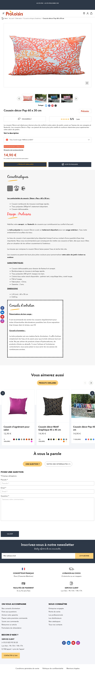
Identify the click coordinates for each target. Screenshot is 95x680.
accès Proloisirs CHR (51, 3)
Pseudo (4, 480)
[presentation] (17, 527)
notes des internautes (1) (58, 464)
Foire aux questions (9, 612)
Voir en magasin (70, 164)
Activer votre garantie (10, 615)
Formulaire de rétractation (11, 628)
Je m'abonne (84, 556)
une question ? (33, 464)
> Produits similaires (25, 164)
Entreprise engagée (56, 608)
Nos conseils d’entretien (11, 608)
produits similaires (47, 383)
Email (3, 488)
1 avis (78, 119)
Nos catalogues (54, 621)
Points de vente (54, 612)
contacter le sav (11, 655)
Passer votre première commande (14, 618)
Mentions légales (73, 668)
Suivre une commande (10, 621)
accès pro (39, 3)
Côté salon (18, 18)
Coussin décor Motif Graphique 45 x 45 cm (49, 428)
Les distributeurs (55, 618)
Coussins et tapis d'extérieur (32, 18)
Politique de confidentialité (53, 668)
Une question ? (26, 119)
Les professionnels (56, 615)
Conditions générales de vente (27, 668)
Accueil (11, 18)
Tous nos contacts (55, 625)
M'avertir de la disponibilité (13, 150)
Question (5, 496)
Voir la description (11, 133)
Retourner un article (9, 625)
